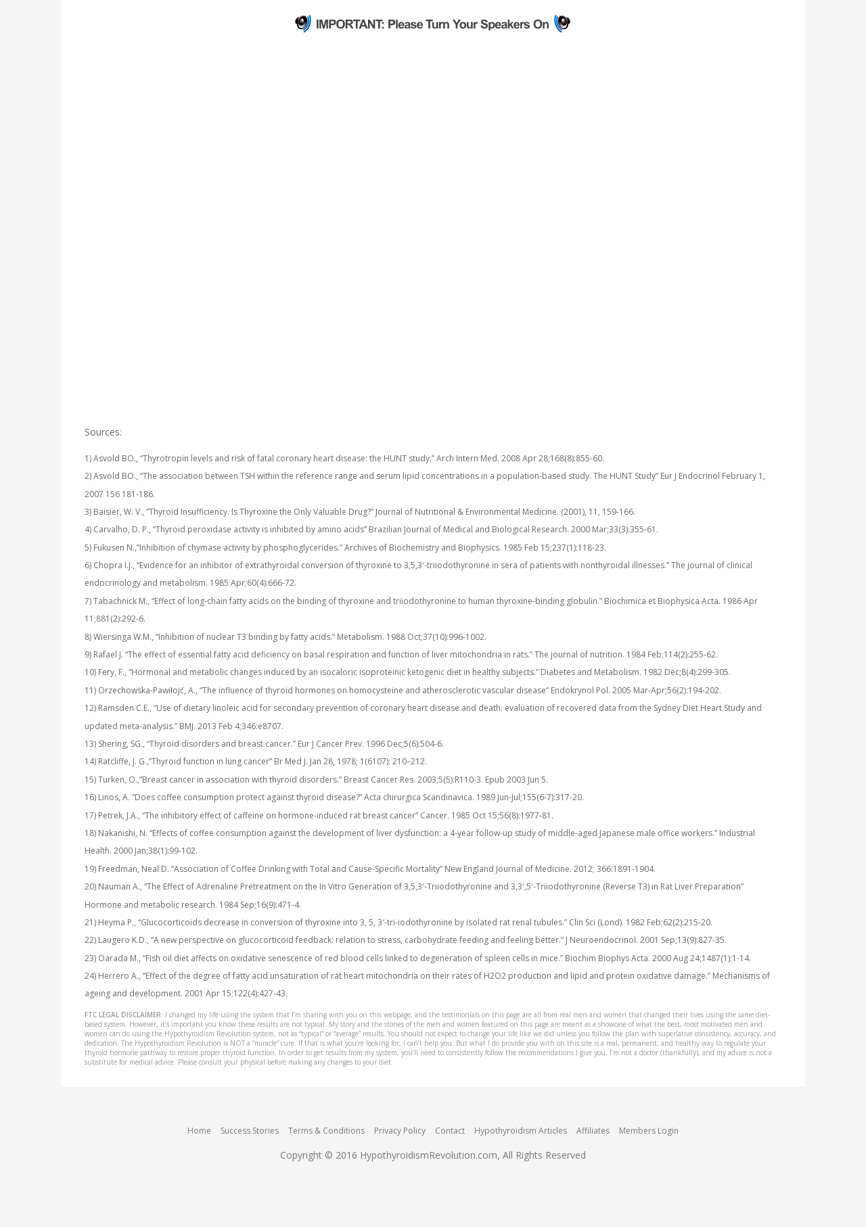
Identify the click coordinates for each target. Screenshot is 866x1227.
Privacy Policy (400, 1130)
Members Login (649, 1130)
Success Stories (250, 1130)
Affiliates (593, 1130)
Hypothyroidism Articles (520, 1130)
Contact (450, 1130)
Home (199, 1130)
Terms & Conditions (326, 1130)
